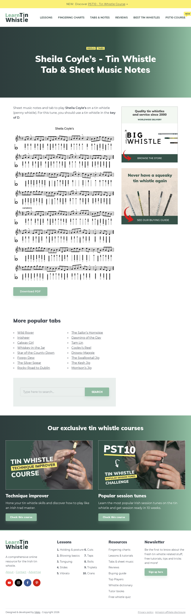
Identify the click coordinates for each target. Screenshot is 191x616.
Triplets (92, 567)
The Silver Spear (29, 363)
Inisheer (23, 337)
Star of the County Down (35, 353)
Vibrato (65, 573)
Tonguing (66, 561)
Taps (90, 555)
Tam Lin (77, 342)
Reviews (121, 17)
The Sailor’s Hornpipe (87, 332)
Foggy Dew (26, 358)
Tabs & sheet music (121, 561)
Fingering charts (119, 549)
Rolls (90, 561)
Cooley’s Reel (81, 348)
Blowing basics (70, 555)
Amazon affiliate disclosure (170, 612)
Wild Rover (25, 332)
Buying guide (117, 573)
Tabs (101, 48)
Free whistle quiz (120, 597)
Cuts (90, 549)
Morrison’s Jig (81, 368)
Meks (37, 612)
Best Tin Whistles (146, 17)
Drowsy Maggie (83, 353)
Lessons (46, 17)
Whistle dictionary (121, 585)
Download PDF (30, 291)
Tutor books (116, 591)
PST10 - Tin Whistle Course (106, 4)
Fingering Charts (71, 17)
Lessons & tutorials (121, 555)
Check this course (21, 517)
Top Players (116, 579)
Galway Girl (25, 342)
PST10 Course (175, 16)
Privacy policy (146, 612)
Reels (91, 48)
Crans (91, 573)
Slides (64, 567)
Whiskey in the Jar (31, 348)
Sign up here (156, 572)
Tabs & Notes (100, 17)
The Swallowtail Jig (85, 358)
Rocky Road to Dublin (33, 368)
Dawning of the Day (86, 337)
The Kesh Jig (80, 363)
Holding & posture (72, 549)
